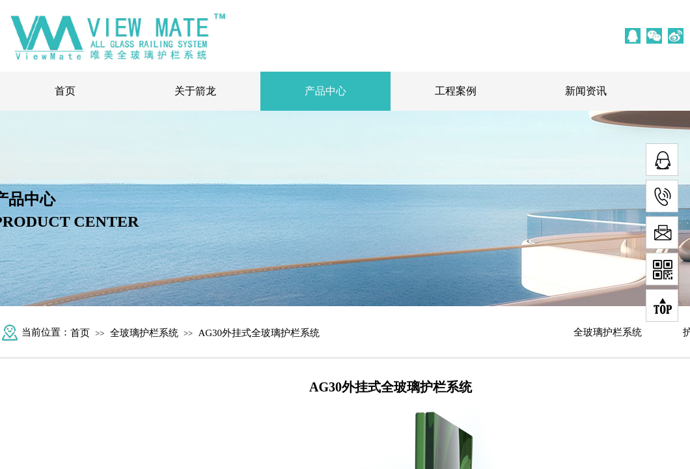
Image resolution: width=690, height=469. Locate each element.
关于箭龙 (195, 90)
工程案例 (455, 90)
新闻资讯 (586, 90)
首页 (65, 90)
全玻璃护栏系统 (144, 333)
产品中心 (325, 90)
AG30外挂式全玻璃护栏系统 (259, 333)
